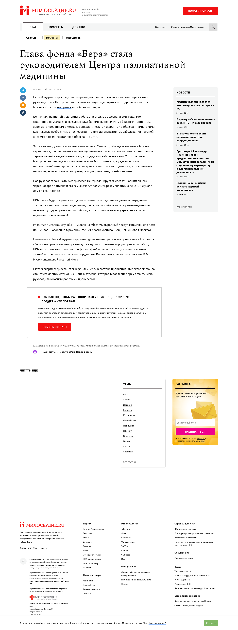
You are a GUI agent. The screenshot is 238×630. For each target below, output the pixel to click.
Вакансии (87, 538)
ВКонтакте (126, 533)
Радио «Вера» (89, 581)
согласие (201, 438)
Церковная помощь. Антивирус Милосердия (195, 584)
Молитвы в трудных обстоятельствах (192, 571)
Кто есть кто (129, 415)
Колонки (127, 409)
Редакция (87, 529)
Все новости (184, 207)
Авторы (86, 533)
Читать (33, 27)
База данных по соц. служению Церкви (192, 597)
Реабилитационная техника (99, 346)
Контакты (87, 563)
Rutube (124, 546)
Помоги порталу (200, 11)
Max (123, 555)
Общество (128, 436)
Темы (85, 546)
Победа (177, 562)
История (127, 404)
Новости (52, 37)
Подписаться (195, 431)
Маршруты (73, 37)
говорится (64, 107)
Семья (126, 446)
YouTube (125, 542)
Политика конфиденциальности (136, 575)
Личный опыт (130, 420)
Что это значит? (157, 623)
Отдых (126, 441)
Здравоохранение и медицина (47, 346)
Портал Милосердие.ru (93, 525)
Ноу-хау (127, 430)
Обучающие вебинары (185, 525)
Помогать (55, 27)
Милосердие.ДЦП (182, 580)
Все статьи (129, 462)
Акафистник (88, 576)
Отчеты (124, 580)
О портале (160, 27)
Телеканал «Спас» (91, 585)
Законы (127, 399)
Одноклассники (128, 538)
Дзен (123, 529)
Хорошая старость (183, 567)
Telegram (125, 525)
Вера (125, 394)
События (128, 451)
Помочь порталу (54, 327)
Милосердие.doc (182, 575)
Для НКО (78, 27)
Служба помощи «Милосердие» (187, 27)
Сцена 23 (87, 589)
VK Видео (125, 550)
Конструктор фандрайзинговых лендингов (194, 529)
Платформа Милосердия (186, 533)
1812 (176, 558)
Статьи (31, 37)
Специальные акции (183, 554)
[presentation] (195, 422)
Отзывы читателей (92, 550)
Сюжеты (87, 542)
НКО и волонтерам (92, 555)
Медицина (128, 425)
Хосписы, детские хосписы (127, 346)
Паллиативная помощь (74, 346)
